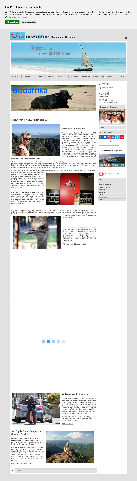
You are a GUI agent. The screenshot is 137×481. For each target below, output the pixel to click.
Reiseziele (39, 77)
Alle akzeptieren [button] (12, 22)
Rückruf (102, 127)
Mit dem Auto (15, 77)
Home (15, 470)
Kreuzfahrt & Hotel (97, 77)
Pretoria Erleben (67, 424)
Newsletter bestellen (106, 132)
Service (109, 77)
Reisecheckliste (103, 196)
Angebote (27, 77)
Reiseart (50, 77)
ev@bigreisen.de (103, 96)
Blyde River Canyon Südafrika (22, 463)
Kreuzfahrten (86, 77)
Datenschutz (102, 189)
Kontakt (101, 194)
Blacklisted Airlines (104, 186)
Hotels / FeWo (62, 77)
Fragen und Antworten (105, 184)
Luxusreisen (74, 77)
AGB (100, 181)
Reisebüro (121, 77)
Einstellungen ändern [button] (29, 22)
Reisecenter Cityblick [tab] (108, 107)
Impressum (102, 191)
